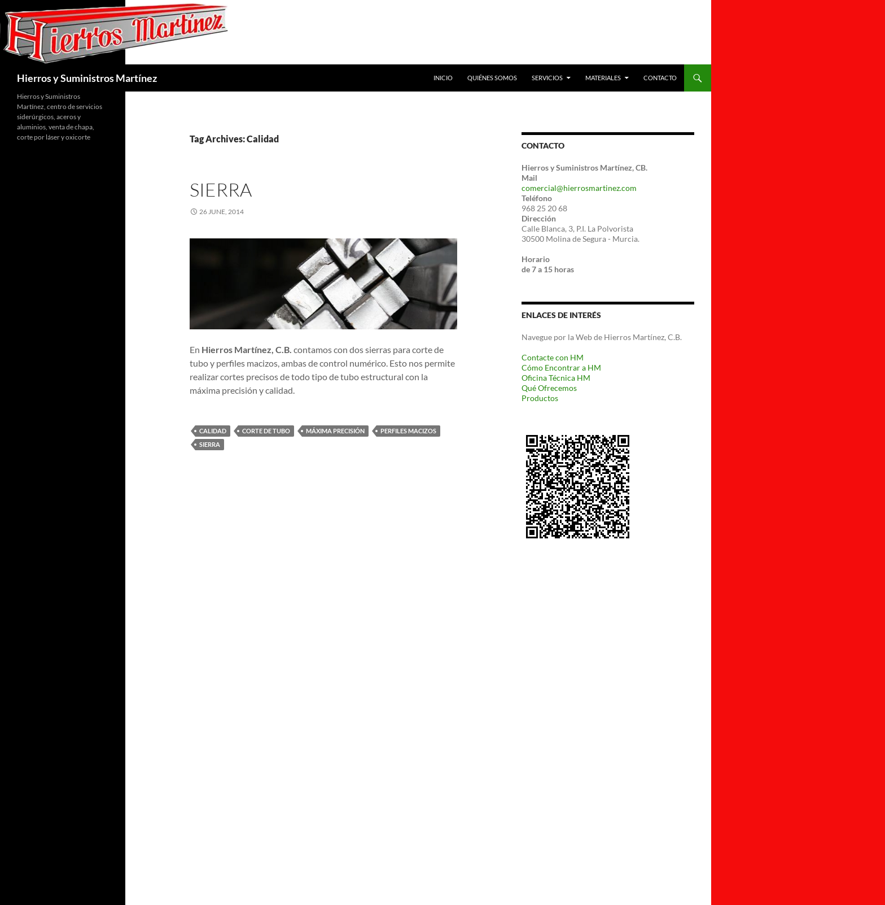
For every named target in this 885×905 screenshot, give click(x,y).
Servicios (547, 77)
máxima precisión (335, 430)
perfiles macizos (408, 430)
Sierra (221, 189)
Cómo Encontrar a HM (561, 367)
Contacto (660, 77)
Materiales (603, 77)
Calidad (212, 430)
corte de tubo (266, 430)
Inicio (443, 77)
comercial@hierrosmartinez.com (579, 188)
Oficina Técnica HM (556, 377)
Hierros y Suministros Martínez (87, 78)
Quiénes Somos (492, 77)
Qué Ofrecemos (549, 388)
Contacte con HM (553, 357)
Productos (540, 398)
